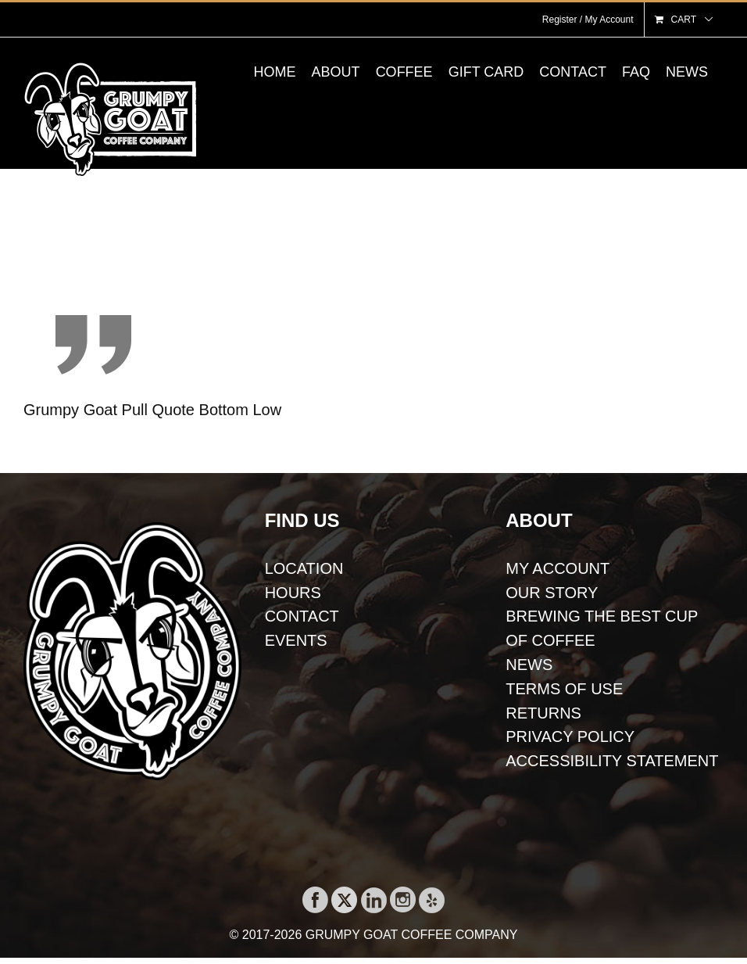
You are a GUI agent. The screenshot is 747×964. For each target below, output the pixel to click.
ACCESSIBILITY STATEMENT (612, 760)
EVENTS (296, 640)
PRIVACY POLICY (570, 736)
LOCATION (304, 568)
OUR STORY (552, 592)
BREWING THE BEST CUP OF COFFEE (602, 628)
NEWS (529, 664)
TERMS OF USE (564, 688)
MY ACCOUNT (557, 568)
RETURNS (543, 713)
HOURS (293, 592)
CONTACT (302, 616)
